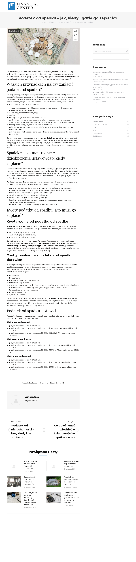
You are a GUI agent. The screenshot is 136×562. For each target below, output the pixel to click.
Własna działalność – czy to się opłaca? (108, 92)
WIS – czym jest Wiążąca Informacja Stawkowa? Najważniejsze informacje (30, 499)
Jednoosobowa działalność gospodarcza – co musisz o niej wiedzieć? (71, 497)
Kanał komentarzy (78, 534)
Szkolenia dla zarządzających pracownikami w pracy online (111, 86)
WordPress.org (76, 537)
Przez (44, 383)
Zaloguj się (75, 528)
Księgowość (43, 540)
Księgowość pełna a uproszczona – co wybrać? (71, 463)
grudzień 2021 (12, 534)
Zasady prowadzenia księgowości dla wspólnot (111, 79)
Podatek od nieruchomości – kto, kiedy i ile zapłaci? (71, 480)
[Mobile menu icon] (127, 6)
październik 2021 (13, 540)
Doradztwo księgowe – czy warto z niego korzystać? (109, 98)
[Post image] (14, 466)
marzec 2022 (12, 528)
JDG (40, 537)
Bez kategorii (14, 31)
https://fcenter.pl (31, 401)
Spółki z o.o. (43, 543)
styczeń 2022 (12, 531)
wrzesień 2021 (12, 543)
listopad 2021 (12, 537)
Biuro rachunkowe (46, 531)
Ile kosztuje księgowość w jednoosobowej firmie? (108, 73)
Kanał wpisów (76, 531)
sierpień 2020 (12, 546)
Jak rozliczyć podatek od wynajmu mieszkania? (29, 480)
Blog (41, 534)
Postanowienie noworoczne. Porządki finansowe (30, 465)
